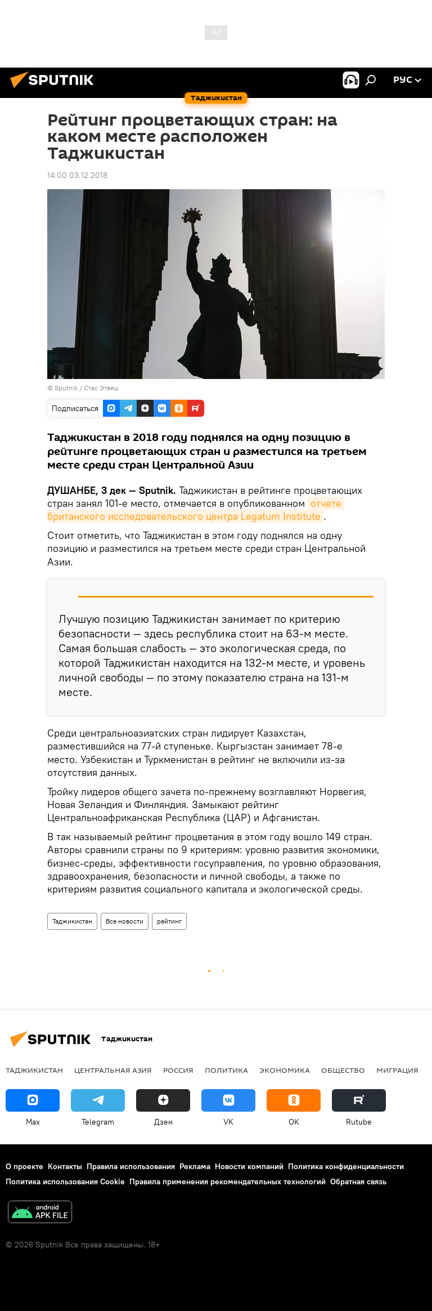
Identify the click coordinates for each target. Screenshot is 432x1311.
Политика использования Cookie (65, 1181)
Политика (226, 1070)
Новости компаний (249, 1166)
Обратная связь (358, 1181)
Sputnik (67, 388)
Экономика (284, 1070)
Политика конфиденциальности (346, 1166)
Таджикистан (72, 921)
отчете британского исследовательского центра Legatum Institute (195, 510)
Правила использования (131, 1166)
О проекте (24, 1166)
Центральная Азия (113, 1070)
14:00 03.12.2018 (77, 175)
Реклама (194, 1166)
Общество (343, 1070)
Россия (178, 1070)
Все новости (124, 921)
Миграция (397, 1070)
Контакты (65, 1166)
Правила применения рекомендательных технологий (227, 1181)
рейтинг (169, 921)
